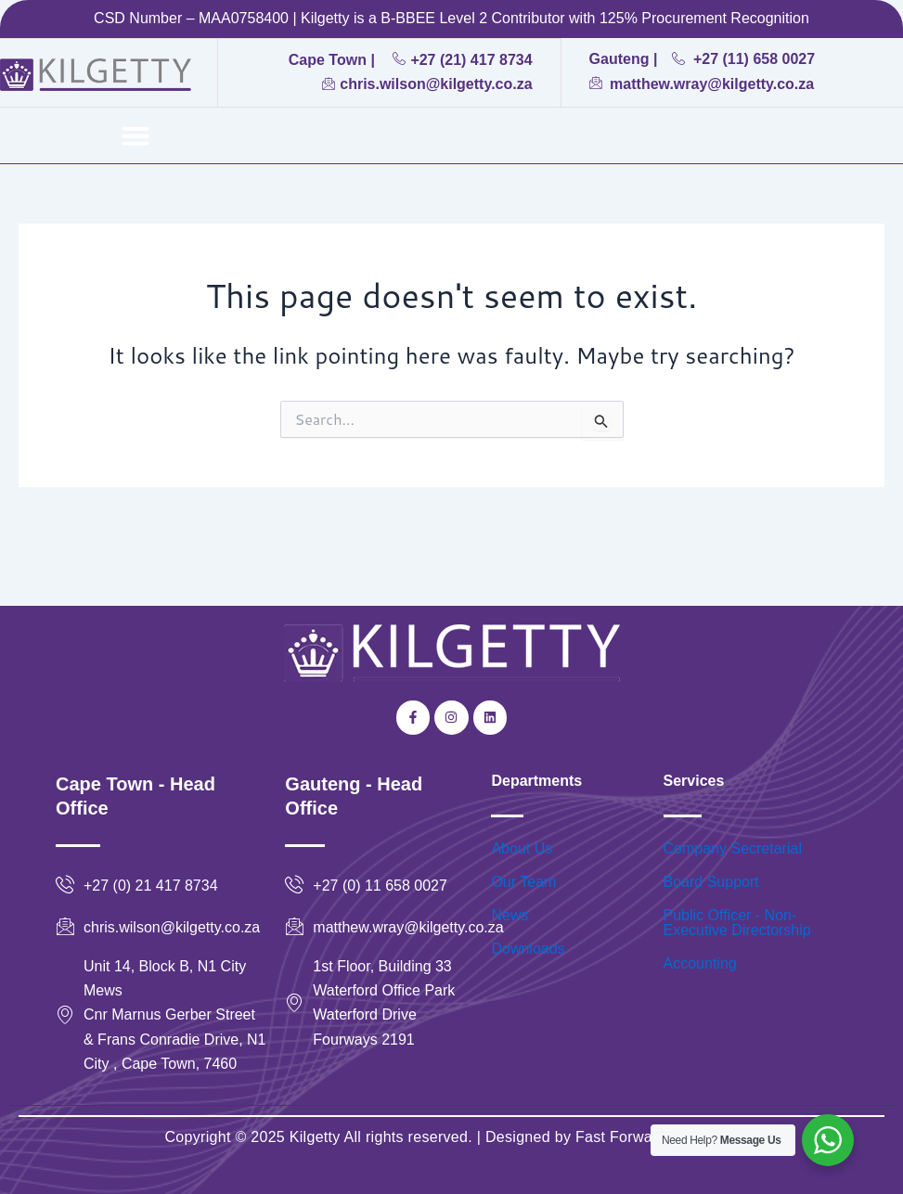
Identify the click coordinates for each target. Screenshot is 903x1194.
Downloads (527, 948)
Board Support (711, 882)
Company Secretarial (733, 848)
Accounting (700, 963)
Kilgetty (315, 1137)
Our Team (523, 882)
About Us (521, 848)
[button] (135, 135)
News (509, 915)
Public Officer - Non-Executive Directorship (737, 922)
